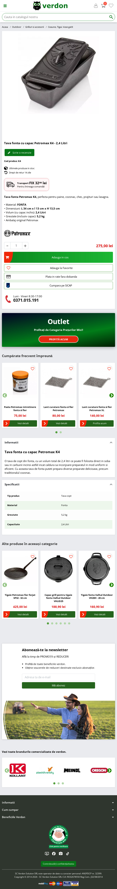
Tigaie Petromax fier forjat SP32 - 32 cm (20, 596)
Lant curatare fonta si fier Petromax (58, 408)
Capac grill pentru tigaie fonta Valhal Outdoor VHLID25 (58, 598)
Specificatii (12, 484)
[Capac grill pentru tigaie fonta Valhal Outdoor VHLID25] (58, 569)
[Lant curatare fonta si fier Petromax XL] (96, 381)
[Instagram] (61, 853)
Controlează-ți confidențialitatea (58, 863)
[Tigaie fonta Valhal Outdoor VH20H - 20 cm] (96, 569)
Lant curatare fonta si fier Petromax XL (97, 408)
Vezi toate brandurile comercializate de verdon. (34, 751)
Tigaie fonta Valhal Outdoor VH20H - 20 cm (97, 596)
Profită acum (58, 339)
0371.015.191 (26, 300)
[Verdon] (50, 5)
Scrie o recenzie (19, 152)
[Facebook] (54, 853)
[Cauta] (54, 17)
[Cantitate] (16, 245)
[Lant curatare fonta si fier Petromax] (58, 381)
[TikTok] (67, 853)
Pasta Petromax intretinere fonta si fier (20, 408)
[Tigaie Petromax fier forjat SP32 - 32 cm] (20, 569)
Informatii (11, 442)
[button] (5, 6)
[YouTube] (47, 853)
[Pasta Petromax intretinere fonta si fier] (20, 381)
